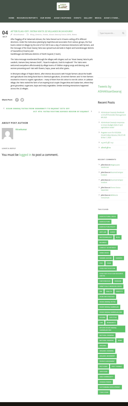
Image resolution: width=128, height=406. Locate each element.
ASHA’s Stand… (112, 18)
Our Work (45, 18)
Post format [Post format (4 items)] (117, 366)
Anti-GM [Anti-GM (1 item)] (103, 232)
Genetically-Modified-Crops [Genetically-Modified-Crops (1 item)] (111, 286)
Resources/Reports (27, 18)
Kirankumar (19, 34)
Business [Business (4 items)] (103, 242)
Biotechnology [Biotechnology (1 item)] (106, 237)
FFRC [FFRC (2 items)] (101, 263)
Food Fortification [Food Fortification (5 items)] (107, 268)
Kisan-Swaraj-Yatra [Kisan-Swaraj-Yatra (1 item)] (108, 302)
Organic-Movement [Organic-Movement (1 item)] (107, 356)
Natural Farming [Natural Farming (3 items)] (107, 340)
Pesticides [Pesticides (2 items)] (104, 366)
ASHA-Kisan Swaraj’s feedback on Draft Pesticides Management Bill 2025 (113, 114)
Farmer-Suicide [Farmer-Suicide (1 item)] (106, 258)
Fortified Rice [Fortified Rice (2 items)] (105, 281)
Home (11, 18)
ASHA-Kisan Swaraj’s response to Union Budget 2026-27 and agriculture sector (112, 125)
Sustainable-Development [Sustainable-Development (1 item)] (110, 387)
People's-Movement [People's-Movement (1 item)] (107, 361)
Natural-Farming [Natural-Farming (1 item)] (107, 335)
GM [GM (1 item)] (101, 291)
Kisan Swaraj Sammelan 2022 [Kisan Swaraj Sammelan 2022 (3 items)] (111, 312)
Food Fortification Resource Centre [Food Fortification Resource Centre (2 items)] (111, 275)
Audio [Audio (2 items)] (112, 232)
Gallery (88, 18)
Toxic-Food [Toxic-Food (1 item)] (104, 392)
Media (98, 18)
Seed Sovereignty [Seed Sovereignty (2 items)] (106, 377)
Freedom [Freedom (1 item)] (117, 281)
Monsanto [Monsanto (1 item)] (111, 323)
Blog (32, 34)
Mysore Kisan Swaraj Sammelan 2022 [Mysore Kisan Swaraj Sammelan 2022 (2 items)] (108, 329)
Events (77, 18)
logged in (25, 155)
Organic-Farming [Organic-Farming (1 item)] (107, 351)
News (74, 34)
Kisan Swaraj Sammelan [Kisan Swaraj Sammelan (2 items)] (109, 307)
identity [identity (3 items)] (119, 291)
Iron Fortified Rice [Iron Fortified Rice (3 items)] (107, 297)
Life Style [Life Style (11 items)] (113, 317)
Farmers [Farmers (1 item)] (119, 258)
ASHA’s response (62, 18)
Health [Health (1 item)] (109, 291)
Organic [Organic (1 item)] (103, 346)
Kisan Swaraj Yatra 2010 (60, 34)
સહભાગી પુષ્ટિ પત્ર (107, 142)
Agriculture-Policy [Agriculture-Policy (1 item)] (107, 227)
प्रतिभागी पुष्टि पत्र (106, 148)
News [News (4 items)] (120, 340)
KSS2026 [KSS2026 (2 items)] (102, 317)
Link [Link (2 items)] (101, 323)
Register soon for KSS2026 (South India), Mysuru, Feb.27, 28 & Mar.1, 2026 (113, 135)
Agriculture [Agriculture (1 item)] (105, 222)
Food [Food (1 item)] (109, 263)
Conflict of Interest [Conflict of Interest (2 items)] (108, 247)
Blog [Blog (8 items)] (118, 237)
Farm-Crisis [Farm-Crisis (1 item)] (104, 253)
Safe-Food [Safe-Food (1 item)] (103, 371)
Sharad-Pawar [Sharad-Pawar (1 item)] (105, 382)
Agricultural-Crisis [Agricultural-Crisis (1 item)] (108, 216)
